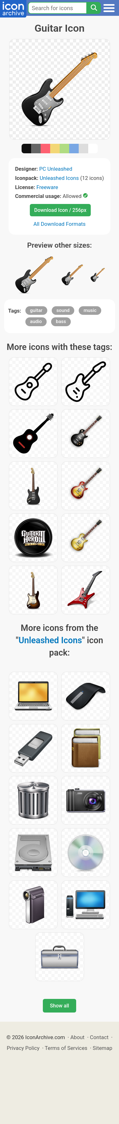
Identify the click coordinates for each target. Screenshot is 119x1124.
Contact (99, 1037)
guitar (36, 310)
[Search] (93, 8)
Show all (59, 1006)
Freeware (47, 187)
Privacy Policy (23, 1048)
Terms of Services (66, 1048)
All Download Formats (59, 224)
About (77, 1037)
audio (36, 321)
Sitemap (102, 1048)
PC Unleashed (55, 169)
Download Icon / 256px (60, 210)
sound (62, 310)
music (89, 310)
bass (61, 321)
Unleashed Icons (59, 178)
